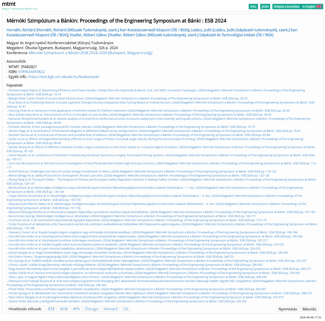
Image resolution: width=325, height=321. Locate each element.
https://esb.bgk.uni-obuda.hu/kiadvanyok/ (64, 76)
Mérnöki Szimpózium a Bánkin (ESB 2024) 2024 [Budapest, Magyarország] (90, 52)
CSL (126, 308)
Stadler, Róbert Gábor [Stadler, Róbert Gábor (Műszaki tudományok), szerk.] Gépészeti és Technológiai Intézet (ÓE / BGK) (172, 34)
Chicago (91, 308)
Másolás (309, 309)
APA (76, 308)
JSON (265, 7)
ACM (64, 308)
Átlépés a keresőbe (286, 7)
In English (312, 7)
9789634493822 (31, 71)
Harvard (111, 308)
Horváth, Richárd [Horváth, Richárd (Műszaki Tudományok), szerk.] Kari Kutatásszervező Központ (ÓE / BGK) (98, 30)
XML (253, 7)
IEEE (51, 308)
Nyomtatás (288, 309)
